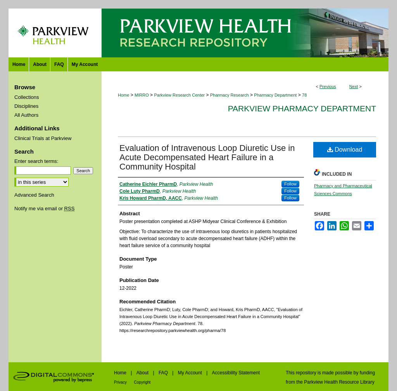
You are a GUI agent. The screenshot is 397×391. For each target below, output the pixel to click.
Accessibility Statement (236, 372)
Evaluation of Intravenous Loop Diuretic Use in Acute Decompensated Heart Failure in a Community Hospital (207, 157)
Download (344, 149)
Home (123, 95)
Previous (327, 86)
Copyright (142, 382)
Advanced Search (34, 195)
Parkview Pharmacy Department (302, 108)
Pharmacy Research (229, 95)
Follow (290, 184)
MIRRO (142, 95)
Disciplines (26, 106)
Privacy (121, 382)
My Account (190, 372)
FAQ (164, 372)
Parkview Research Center (179, 95)
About (143, 372)
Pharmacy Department (275, 95)
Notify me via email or (44, 208)
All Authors (26, 115)
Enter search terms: (36, 161)
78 (304, 95)
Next (353, 86)
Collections (26, 97)
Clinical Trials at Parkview (42, 138)
